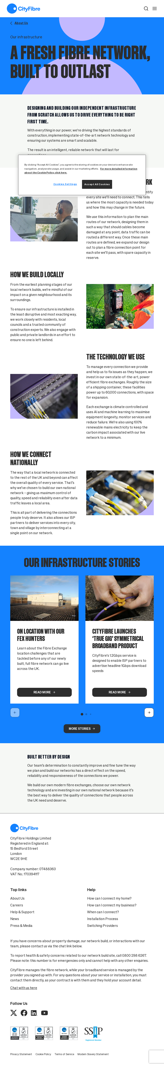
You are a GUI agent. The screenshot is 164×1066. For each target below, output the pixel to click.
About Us (17, 898)
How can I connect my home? (109, 898)
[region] (82, 175)
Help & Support (22, 912)
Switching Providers (102, 926)
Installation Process (102, 919)
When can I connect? (103, 912)
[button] (146, 8)
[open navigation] (154, 8)
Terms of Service (64, 1054)
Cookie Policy (43, 1054)
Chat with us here (23, 988)
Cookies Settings (65, 184)
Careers (16, 905)
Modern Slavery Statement (93, 1054)
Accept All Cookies (97, 184)
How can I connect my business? (111, 905)
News (14, 919)
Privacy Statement (21, 1054)
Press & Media (21, 926)
